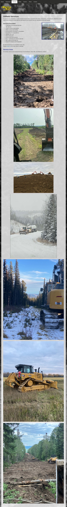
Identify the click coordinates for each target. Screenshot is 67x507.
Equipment (8, 1)
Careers (25, 1)
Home (2, 1)
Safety (19, 1)
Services (14, 1)
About (30, 1)
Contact (35, 1)
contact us (8, 46)
